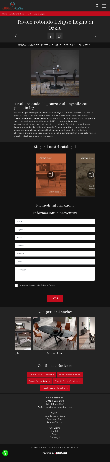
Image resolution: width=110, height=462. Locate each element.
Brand (55, 434)
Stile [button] (58, 45)
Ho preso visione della (37, 285)
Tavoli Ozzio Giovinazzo (68, 381)
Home (4, 14)
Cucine (55, 412)
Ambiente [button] (33, 45)
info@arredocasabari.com (59, 407)
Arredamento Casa (17, 14)
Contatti (55, 431)
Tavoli (29, 14)
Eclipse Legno (39, 14)
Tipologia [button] (69, 45)
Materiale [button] (47, 45)
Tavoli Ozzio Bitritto (70, 374)
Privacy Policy (48, 285)
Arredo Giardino (55, 422)
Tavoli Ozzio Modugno (41, 374)
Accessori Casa (55, 419)
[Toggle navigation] (104, 6)
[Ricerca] (97, 6)
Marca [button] (22, 45)
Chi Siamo (55, 427)
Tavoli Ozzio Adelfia (40, 381)
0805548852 (57, 404)
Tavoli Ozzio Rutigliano (55, 388)
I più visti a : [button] (84, 45)
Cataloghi (55, 437)
